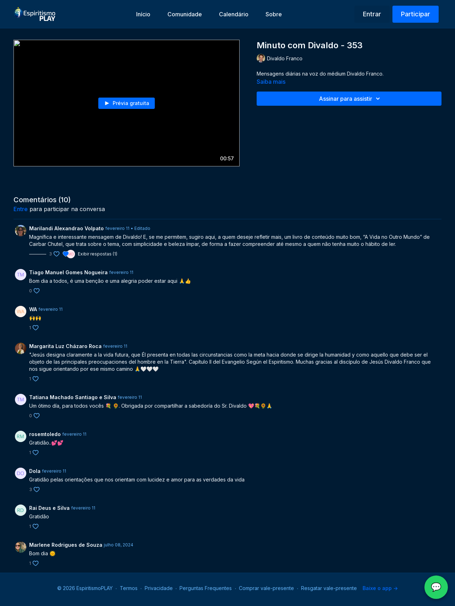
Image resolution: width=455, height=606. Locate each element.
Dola (35, 471)
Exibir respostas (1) (97, 254)
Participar (415, 14)
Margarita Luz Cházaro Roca (65, 346)
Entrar (372, 14)
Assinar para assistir (350, 98)
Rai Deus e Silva (49, 508)
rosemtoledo (45, 434)
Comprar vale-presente (266, 588)
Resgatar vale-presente (329, 588)
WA (33, 309)
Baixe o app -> (380, 588)
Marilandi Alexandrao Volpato (66, 228)
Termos (129, 588)
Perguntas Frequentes (206, 588)
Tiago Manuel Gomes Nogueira (68, 272)
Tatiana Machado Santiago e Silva (72, 397)
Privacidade (159, 588)
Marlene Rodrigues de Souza (65, 545)
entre (21, 209)
